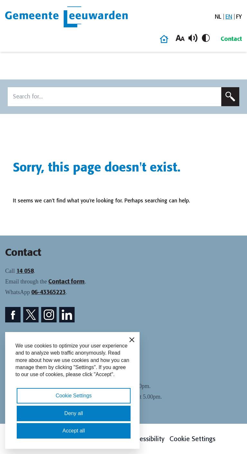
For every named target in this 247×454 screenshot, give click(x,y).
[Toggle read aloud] (192, 37)
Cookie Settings (192, 439)
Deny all (73, 413)
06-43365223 (48, 292)
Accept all (73, 430)
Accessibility (146, 439)
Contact (231, 38)
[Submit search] (230, 96)
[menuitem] (218, 17)
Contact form (66, 281)
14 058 (25, 270)
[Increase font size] (180, 37)
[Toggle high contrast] (205, 37)
